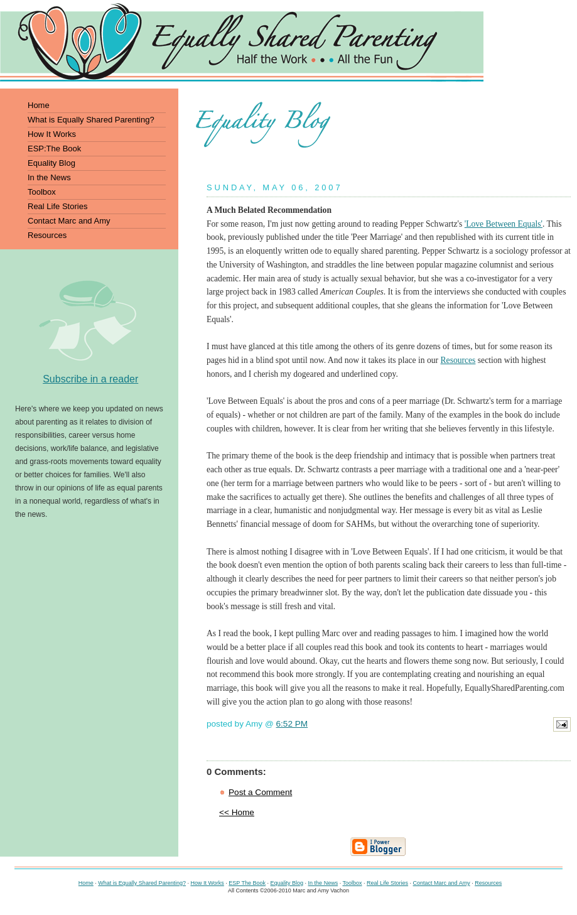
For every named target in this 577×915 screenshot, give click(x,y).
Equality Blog (287, 883)
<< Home (236, 812)
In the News (323, 883)
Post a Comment (260, 792)
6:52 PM (292, 723)
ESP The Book (247, 883)
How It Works (207, 883)
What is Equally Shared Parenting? (142, 883)
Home (86, 883)
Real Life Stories (387, 883)
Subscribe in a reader (90, 379)
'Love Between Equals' (503, 224)
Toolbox (352, 883)
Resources (458, 360)
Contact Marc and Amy (441, 883)
